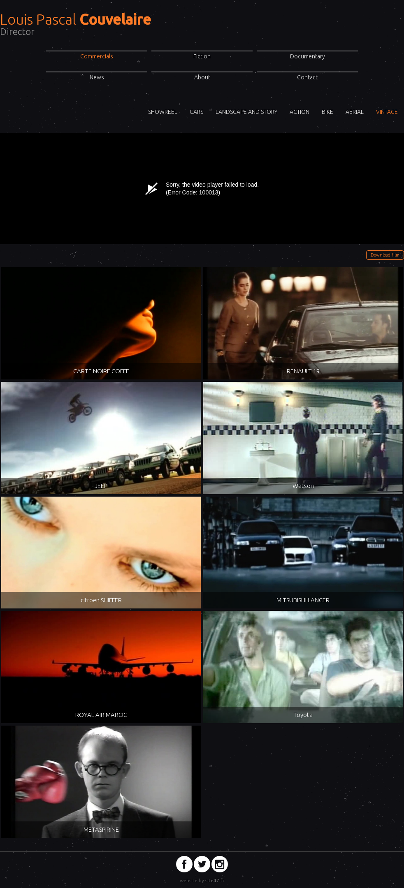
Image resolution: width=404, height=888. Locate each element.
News (97, 77)
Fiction (202, 56)
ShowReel (162, 112)
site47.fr (215, 880)
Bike (327, 112)
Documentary (307, 56)
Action (299, 112)
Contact (307, 77)
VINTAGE (387, 112)
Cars (196, 112)
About (202, 77)
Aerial (355, 112)
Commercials (96, 56)
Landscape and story (246, 112)
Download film (385, 254)
